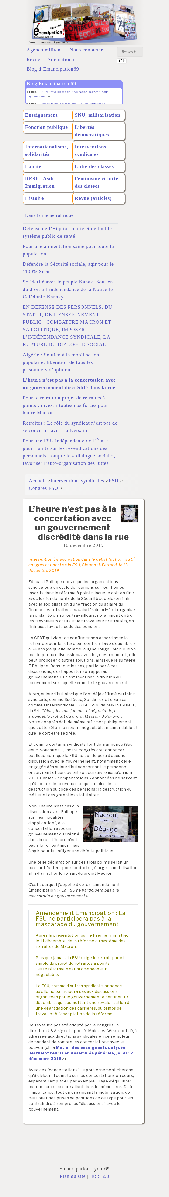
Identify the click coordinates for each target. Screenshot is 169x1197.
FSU (113, 481)
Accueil (37, 481)
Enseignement (41, 115)
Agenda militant (44, 50)
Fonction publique (46, 127)
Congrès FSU (44, 488)
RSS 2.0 (99, 1176)
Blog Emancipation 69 (51, 83)
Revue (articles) (93, 198)
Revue (34, 59)
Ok (122, 61)
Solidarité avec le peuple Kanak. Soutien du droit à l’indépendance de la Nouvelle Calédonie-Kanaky (68, 289)
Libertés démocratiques (92, 130)
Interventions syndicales (90, 150)
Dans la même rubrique (49, 215)
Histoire (34, 198)
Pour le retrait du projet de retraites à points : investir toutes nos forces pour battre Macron (65, 405)
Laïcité (33, 166)
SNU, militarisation (98, 115)
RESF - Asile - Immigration (41, 182)
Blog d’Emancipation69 (53, 69)
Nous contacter (86, 50)
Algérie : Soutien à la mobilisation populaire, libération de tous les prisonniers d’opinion (61, 362)
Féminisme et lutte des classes (96, 182)
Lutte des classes (94, 166)
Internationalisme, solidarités (47, 150)
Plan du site (73, 1176)
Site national (62, 59)
